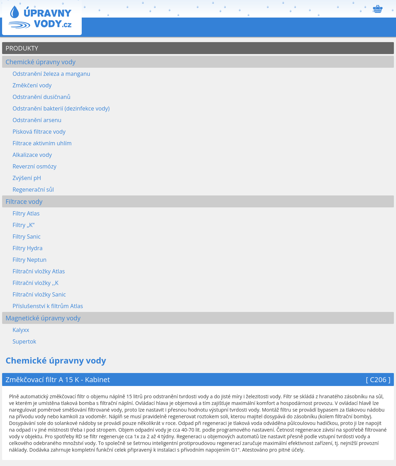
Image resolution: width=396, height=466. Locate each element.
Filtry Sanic (27, 236)
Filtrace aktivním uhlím (42, 143)
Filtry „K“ (24, 225)
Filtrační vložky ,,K (36, 283)
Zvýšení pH (27, 178)
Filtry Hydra (28, 248)
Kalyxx (21, 330)
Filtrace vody (24, 201)
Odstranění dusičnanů (42, 97)
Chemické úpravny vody (41, 62)
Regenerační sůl (33, 189)
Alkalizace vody (32, 155)
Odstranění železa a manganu (51, 74)
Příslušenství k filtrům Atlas (48, 306)
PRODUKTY (22, 48)
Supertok (24, 341)
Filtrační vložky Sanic (39, 294)
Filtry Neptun (30, 260)
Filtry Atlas (26, 213)
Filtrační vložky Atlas (39, 271)
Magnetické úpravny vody (43, 318)
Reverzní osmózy (34, 166)
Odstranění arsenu (37, 120)
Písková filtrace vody (39, 131)
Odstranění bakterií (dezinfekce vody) (61, 108)
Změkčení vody (32, 85)
